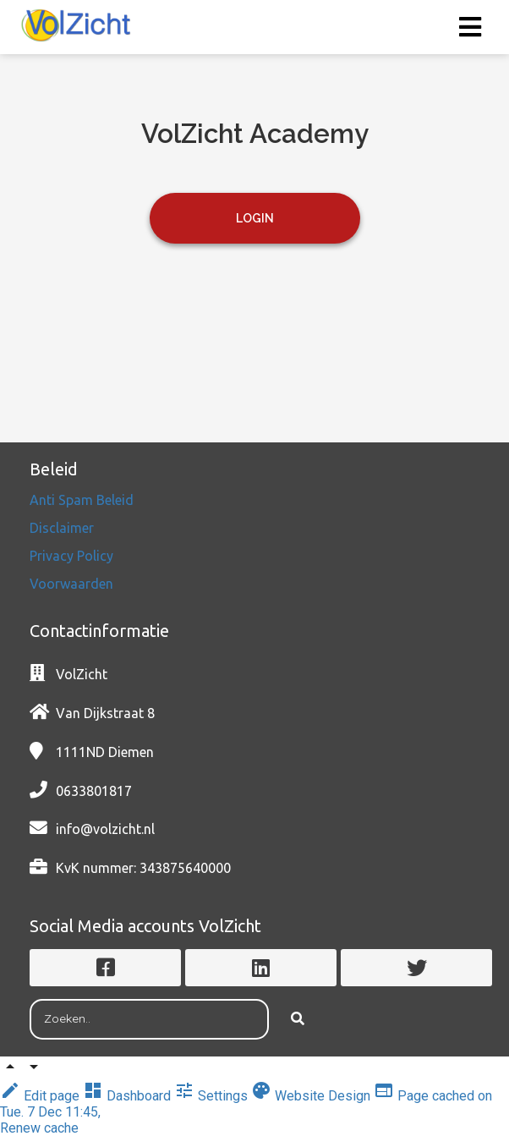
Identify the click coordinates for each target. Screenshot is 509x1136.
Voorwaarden (71, 583)
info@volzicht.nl (105, 829)
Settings (212, 1096)
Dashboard (128, 1096)
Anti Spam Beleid (83, 500)
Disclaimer (63, 527)
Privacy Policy (73, 555)
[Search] (297, 1019)
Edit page (41, 1096)
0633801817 (94, 790)
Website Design (312, 1096)
